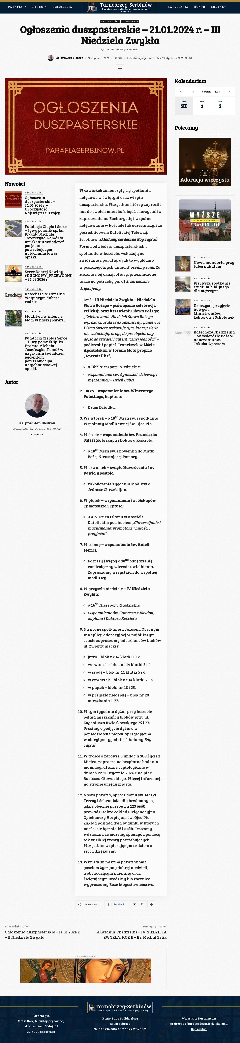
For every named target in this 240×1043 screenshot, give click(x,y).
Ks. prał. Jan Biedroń (69, 58)
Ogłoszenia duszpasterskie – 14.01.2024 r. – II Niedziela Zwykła (42, 934)
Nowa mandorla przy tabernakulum (213, 264)
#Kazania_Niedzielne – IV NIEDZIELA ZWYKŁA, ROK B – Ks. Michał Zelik (132, 934)
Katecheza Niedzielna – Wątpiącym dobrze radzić (46, 297)
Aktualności (110, 21)
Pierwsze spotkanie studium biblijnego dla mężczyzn (212, 287)
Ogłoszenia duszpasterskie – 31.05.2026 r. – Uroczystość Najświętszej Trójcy (42, 205)
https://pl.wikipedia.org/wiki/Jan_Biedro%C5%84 (37, 428)
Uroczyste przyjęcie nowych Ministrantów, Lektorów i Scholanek (213, 311)
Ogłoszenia (130, 21)
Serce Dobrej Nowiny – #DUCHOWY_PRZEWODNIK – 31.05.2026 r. (49, 275)
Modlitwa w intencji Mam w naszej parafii (45, 318)
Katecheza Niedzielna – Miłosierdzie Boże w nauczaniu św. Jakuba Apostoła (214, 337)
